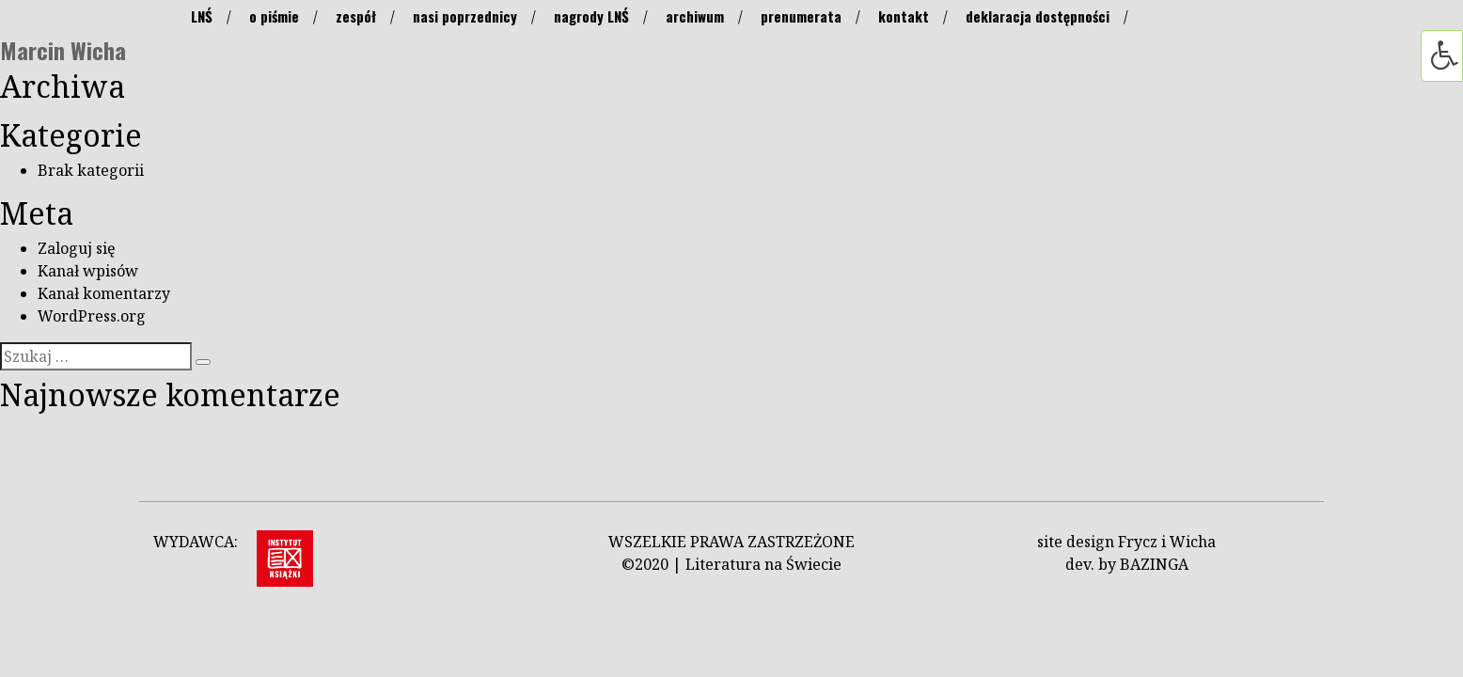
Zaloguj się (77, 248)
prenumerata (801, 16)
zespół (356, 16)
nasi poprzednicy (465, 16)
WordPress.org (92, 316)
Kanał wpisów (88, 270)
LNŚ (201, 16)
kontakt (903, 16)
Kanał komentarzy (104, 293)
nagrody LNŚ (591, 16)
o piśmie (274, 16)
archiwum (695, 16)
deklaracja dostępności (1037, 16)
